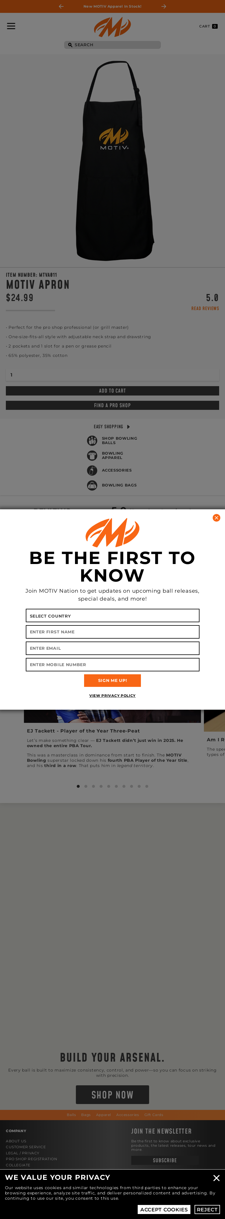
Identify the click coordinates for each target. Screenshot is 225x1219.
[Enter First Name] (113, 632)
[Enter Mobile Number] (113, 664)
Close (216, 1178)
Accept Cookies (164, 1210)
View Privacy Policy (112, 695)
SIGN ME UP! (112, 680)
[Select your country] (113, 615)
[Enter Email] (113, 648)
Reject (207, 1210)
